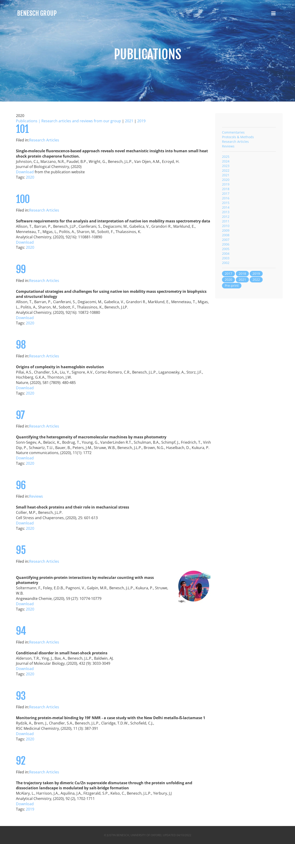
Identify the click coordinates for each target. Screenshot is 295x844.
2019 (141, 120)
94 (21, 631)
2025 (225, 156)
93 (20, 696)
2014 (225, 207)
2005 (225, 249)
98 (21, 344)
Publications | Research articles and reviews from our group (68, 120)
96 (21, 485)
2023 (225, 166)
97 (20, 415)
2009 (225, 230)
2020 (30, 177)
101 (22, 129)
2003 (225, 258)
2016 (225, 198)
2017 (225, 193)
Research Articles (44, 140)
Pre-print (232, 285)
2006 (225, 244)
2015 (225, 203)
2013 (225, 212)
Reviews (36, 496)
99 (21, 269)
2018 (225, 189)
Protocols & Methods (238, 137)
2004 (225, 253)
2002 (225, 262)
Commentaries (233, 132)
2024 (225, 161)
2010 (225, 226)
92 (20, 760)
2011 (225, 221)
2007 (225, 239)
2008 (225, 235)
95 (21, 550)
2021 (129, 120)
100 (23, 199)
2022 (225, 170)
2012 (225, 216)
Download (25, 171)
